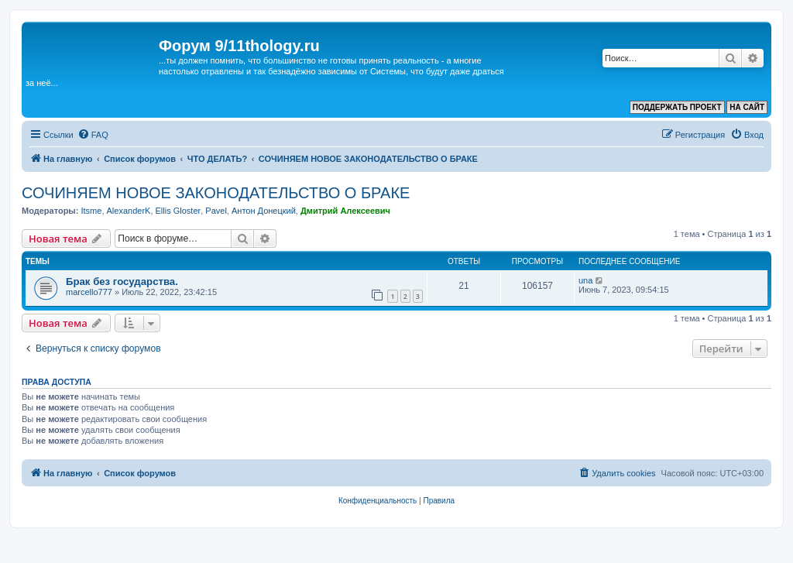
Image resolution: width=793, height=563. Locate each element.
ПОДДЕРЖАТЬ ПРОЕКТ (677, 107)
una (585, 280)
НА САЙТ (746, 107)
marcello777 (89, 292)
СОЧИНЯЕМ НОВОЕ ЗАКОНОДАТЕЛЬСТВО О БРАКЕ (216, 192)
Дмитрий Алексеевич (345, 210)
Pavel (216, 210)
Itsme (91, 210)
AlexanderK (129, 210)
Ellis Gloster (178, 210)
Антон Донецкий (264, 210)
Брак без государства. (122, 281)
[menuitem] (92, 134)
